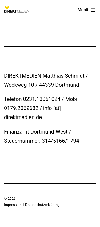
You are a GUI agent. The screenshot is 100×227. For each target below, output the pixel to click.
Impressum (13, 205)
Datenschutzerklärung (42, 205)
